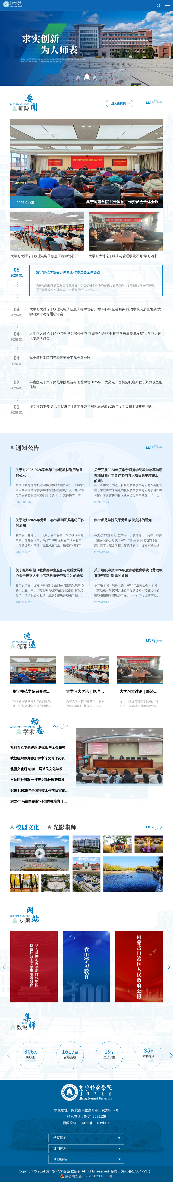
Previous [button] (4, 966)
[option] (86, 43)
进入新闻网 (118, 103)
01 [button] (78, 77)
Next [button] (169, 966)
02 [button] (87, 77)
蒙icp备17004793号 (136, 1171)
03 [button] (95, 77)
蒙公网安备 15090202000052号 (86, 1176)
